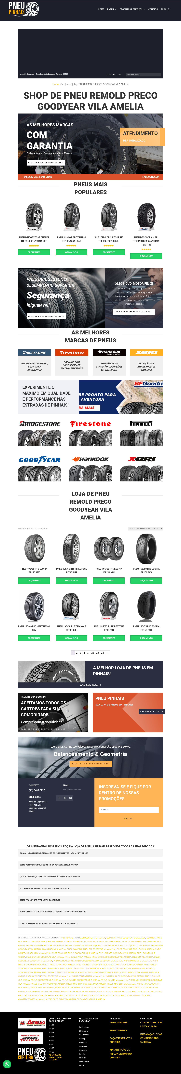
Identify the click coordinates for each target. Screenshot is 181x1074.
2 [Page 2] (76, 652)
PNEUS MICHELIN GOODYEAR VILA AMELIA (86, 983)
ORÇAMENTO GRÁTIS (151, 711)
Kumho (82, 1054)
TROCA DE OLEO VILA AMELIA (62, 999)
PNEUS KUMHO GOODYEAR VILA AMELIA (81, 980)
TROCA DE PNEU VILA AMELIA (91, 999)
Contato (153, 9)
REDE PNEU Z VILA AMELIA (128, 995)
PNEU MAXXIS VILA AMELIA (62, 964)
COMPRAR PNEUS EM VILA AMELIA (47, 941)
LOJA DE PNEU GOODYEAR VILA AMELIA (123, 941)
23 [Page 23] (97, 652)
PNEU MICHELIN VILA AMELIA (129, 964)
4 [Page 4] (84, 652)
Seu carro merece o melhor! (134, 312)
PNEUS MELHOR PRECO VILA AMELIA (48, 983)
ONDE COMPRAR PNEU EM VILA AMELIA (135, 949)
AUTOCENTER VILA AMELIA (92, 937)
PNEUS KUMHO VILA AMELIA (114, 980)
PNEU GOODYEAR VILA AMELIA (67, 960)
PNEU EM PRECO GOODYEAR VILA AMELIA (111, 957)
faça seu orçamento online (45, 162)
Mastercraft (84, 1061)
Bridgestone (84, 1027)
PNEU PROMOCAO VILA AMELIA (124, 968)
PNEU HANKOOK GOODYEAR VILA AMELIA (102, 960)
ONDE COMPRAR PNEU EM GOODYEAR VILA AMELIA (91, 949)
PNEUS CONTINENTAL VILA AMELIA (88, 976)
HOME (101, 9)
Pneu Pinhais (67, 937)
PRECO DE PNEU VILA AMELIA (135, 991)
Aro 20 (51, 1052)
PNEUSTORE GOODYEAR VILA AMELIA (78, 991)
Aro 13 (51, 1025)
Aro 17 (51, 1040)
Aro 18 (51, 1044)
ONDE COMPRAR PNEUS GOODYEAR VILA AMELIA (74, 953)
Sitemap (53, 1059)
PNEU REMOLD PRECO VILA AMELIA (104, 972)
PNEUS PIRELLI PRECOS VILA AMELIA (43, 991)
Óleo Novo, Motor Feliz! (134, 283)
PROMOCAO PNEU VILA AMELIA (62, 995)
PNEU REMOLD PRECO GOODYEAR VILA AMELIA (64, 972)
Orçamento (34, 252)
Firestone (83, 1042)
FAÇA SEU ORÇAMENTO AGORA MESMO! (43, 729)
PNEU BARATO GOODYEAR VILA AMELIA (117, 953)
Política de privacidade (55, 1056)
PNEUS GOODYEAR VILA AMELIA (46, 980)
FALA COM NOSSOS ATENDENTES (90, 764)
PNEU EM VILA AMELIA (142, 957)
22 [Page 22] (92, 652)
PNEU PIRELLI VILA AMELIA (54, 968)
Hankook (83, 1050)
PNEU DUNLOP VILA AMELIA (78, 957)
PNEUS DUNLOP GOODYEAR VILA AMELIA (124, 976)
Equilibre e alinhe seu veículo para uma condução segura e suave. (90, 746)
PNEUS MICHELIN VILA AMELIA (121, 983)
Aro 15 (51, 1032)
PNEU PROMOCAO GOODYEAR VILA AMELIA (88, 968)
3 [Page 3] (80, 652)
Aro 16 (51, 1036)
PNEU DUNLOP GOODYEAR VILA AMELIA (45, 957)
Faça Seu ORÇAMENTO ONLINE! (46, 316)
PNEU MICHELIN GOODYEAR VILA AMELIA (95, 964)
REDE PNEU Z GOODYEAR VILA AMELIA (96, 995)
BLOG (163, 9)
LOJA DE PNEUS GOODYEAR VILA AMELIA (45, 945)
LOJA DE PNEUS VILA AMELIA (78, 945)
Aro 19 (51, 1048)
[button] (7, 1064)
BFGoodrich (84, 1031)
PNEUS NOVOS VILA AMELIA (107, 987)
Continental (84, 1034)
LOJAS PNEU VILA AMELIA (54, 949)
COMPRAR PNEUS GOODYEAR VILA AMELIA (84, 941)
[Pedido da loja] (145, 528)
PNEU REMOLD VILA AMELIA (135, 972)
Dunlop (82, 1038)
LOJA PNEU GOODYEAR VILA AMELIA (110, 945)
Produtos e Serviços (131, 9)
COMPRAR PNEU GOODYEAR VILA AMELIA (125, 937)
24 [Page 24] (102, 652)
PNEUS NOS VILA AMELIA (42, 987)
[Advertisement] (92, 51)
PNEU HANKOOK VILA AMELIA (137, 960)
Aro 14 (51, 1028)
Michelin (82, 1057)
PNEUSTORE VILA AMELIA (109, 991)
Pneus (110, 9)
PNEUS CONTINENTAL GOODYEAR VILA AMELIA (48, 976)
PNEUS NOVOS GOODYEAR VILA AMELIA (74, 987)
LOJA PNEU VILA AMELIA (139, 945)
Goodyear (83, 1046)
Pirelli (81, 1065)
